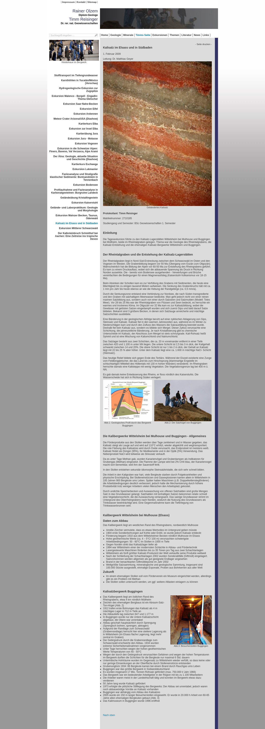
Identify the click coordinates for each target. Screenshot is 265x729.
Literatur (186, 35)
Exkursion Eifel (89, 108)
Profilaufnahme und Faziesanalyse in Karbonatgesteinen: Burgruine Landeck (74, 191)
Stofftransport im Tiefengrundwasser (76, 75)
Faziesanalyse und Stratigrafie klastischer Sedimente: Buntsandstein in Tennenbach (74, 177)
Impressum (68, 2)
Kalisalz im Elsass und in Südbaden (76, 223)
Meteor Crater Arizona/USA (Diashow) (76, 118)
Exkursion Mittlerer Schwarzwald (78, 228)
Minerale (128, 35)
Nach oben (109, 715)
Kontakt (81, 2)
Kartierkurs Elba (88, 123)
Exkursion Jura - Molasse (83, 138)
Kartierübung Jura (87, 133)
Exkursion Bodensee (85, 184)
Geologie (115, 35)
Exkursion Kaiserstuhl (85, 202)
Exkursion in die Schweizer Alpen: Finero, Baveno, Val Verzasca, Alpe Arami (73, 150)
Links (205, 35)
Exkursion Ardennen (86, 113)
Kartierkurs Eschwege (85, 164)
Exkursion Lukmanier (85, 169)
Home (104, 35)
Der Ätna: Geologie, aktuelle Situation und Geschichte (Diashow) (75, 158)
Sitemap (91, 2)
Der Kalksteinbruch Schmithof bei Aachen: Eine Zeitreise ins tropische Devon (76, 236)
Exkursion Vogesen (86, 143)
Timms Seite (143, 35)
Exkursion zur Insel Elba (83, 128)
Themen (174, 35)
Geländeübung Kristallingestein (79, 197)
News (197, 35)
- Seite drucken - (203, 44)
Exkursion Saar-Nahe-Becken (80, 103)
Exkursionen (159, 35)
